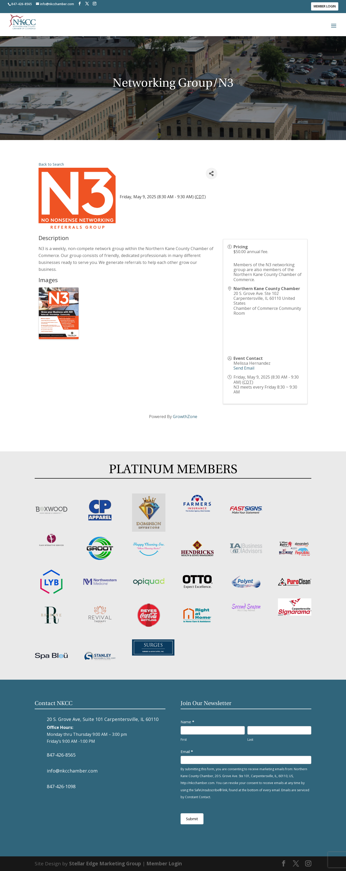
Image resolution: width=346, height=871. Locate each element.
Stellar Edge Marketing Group (105, 863)
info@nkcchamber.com (72, 771)
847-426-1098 (61, 786)
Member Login (325, 6)
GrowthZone (185, 416)
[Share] (211, 173)
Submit (192, 818)
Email (187, 751)
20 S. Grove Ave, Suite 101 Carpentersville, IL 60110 (102, 719)
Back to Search (51, 164)
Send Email (243, 368)
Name (187, 721)
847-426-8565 (61, 755)
